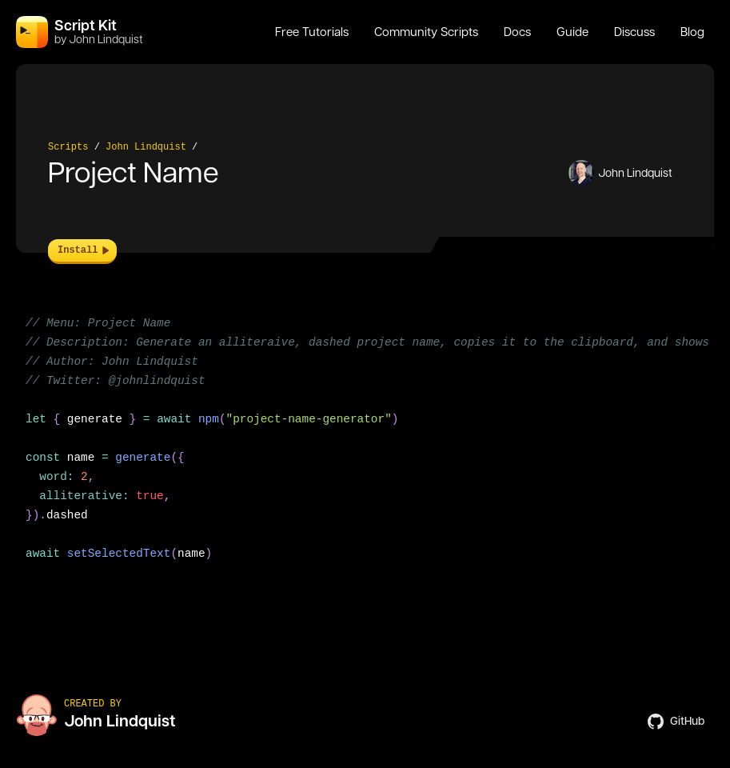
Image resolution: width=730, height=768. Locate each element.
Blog (692, 32)
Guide (572, 32)
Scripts (68, 147)
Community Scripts (426, 32)
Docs (517, 32)
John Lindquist (146, 147)
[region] (365, 448)
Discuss (634, 32)
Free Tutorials (312, 32)
